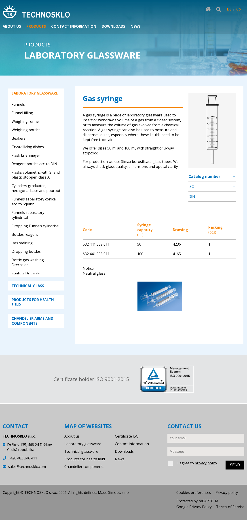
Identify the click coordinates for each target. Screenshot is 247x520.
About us (72, 436)
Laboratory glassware (82, 443)
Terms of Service (230, 506)
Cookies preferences (193, 492)
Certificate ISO (127, 436)
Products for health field (84, 459)
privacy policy (206, 463)
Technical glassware (81, 451)
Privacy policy (226, 492)
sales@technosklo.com (27, 466)
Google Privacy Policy (194, 506)
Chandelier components (84, 466)
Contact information (132, 443)
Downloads (124, 451)
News (119, 459)
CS (238, 9)
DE (229, 9)
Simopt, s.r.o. (118, 492)
